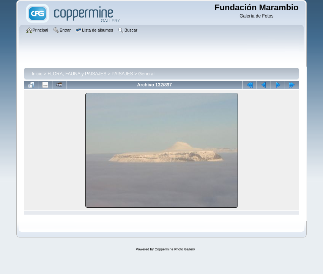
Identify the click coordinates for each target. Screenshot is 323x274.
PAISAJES (122, 73)
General (146, 73)
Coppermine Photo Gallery (174, 249)
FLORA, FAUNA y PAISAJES (76, 73)
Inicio (37, 73)
